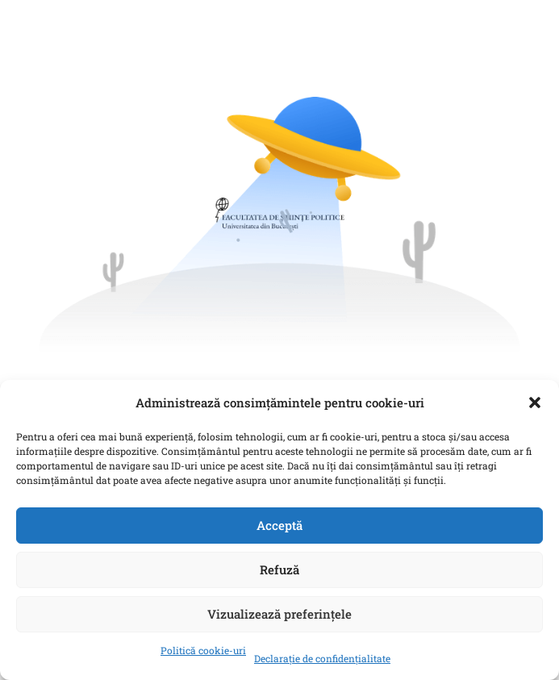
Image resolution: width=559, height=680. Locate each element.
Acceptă (279, 525)
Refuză (279, 569)
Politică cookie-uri (203, 650)
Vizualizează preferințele (279, 614)
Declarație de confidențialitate (322, 658)
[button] (535, 402)
